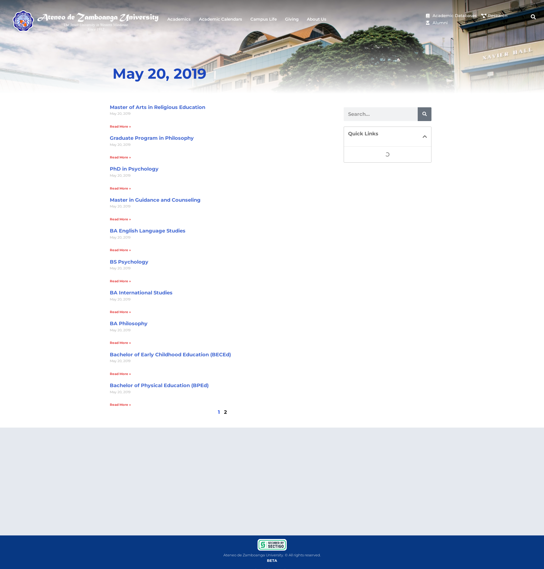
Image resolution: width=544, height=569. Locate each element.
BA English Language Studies (147, 231)
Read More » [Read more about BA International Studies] (120, 312)
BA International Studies (141, 293)
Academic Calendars (220, 19)
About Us (316, 19)
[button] (533, 16)
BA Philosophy (128, 324)
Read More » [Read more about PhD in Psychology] (120, 188)
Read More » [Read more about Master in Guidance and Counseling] (120, 219)
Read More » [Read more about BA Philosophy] (120, 343)
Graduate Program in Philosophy (152, 138)
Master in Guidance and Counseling (155, 200)
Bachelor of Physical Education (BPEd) (159, 385)
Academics (179, 19)
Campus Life (263, 19)
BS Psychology (129, 262)
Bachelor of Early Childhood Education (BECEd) (170, 355)
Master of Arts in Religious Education (157, 107)
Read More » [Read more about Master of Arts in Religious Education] (120, 126)
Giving (292, 19)
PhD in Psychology (134, 169)
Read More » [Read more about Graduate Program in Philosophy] (120, 157)
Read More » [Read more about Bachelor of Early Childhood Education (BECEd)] (120, 374)
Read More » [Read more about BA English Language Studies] (120, 250)
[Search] (424, 114)
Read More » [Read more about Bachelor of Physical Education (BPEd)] (120, 405)
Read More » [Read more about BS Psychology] (120, 281)
